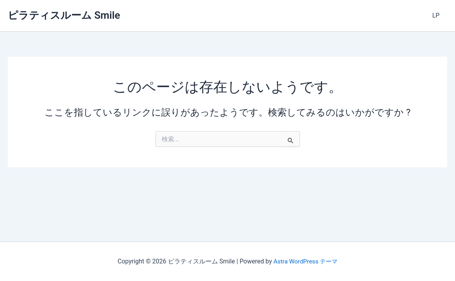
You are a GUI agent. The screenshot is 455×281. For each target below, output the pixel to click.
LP (437, 15)
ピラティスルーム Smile (64, 15)
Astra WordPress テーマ (305, 261)
